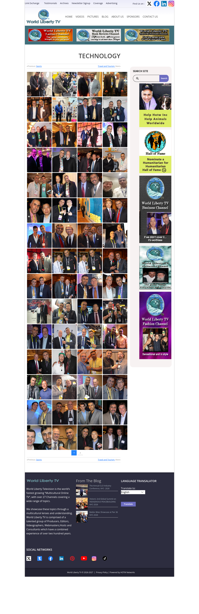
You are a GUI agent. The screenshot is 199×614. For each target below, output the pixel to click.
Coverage (98, 3)
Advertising (111, 3)
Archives (64, 3)
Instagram (171, 4)
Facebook (157, 4)
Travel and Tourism (106, 66)
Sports (39, 66)
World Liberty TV (74, 572)
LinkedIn (164, 4)
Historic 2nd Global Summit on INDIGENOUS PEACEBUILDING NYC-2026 (97, 494)
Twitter (149, 4)
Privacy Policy (102, 572)
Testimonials (50, 3)
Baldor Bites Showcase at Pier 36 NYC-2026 (96, 500)
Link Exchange (32, 3)
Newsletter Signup (81, 3)
